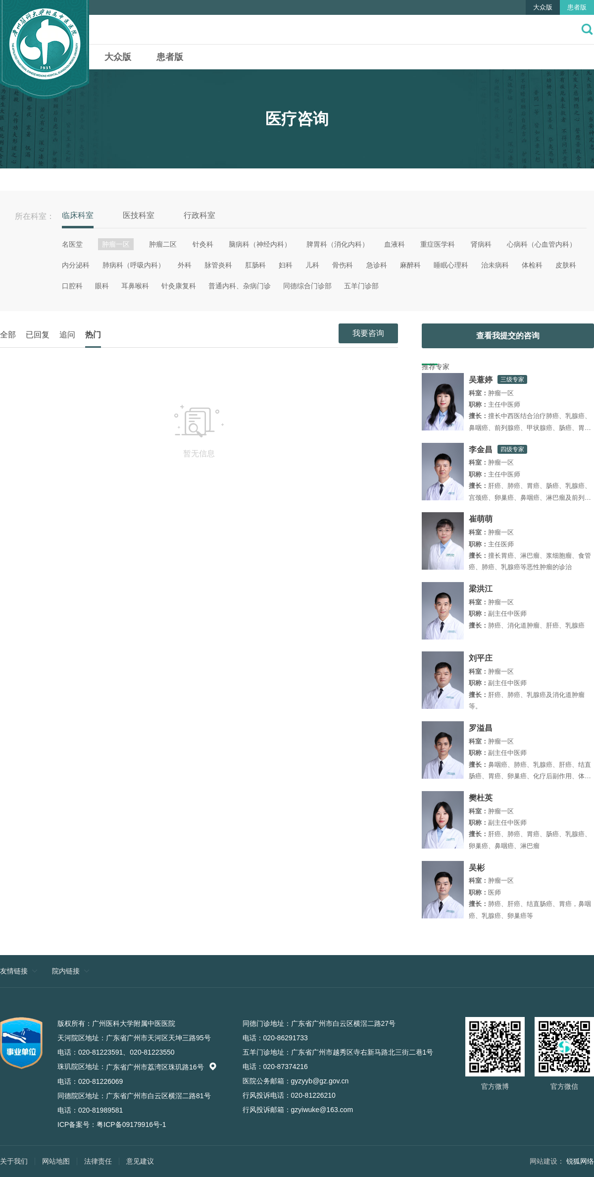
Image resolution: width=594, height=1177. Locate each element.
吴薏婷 (481, 379)
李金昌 (481, 449)
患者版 (577, 7)
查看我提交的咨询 (508, 335)
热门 (93, 334)
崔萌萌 (481, 519)
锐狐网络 (580, 1161)
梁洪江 (481, 589)
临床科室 (78, 215)
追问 (67, 334)
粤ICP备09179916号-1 (131, 1124)
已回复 (38, 334)
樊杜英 (481, 798)
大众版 (542, 7)
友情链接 (14, 971)
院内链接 (66, 971)
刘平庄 (481, 658)
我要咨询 (368, 333)
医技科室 (138, 215)
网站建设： (547, 1161)
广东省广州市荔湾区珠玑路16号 (161, 1067)
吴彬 (477, 867)
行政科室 (199, 215)
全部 (8, 334)
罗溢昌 (481, 728)
